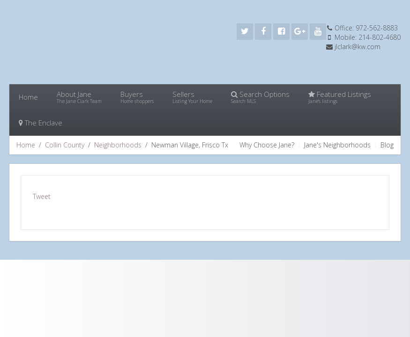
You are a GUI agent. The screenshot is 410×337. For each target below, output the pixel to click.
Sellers (192, 96)
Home (28, 97)
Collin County (64, 144)
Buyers (137, 96)
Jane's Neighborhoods (337, 144)
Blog (387, 144)
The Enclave (40, 122)
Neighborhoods (118, 144)
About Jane (79, 96)
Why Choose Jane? (266, 144)
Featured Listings (339, 96)
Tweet (42, 196)
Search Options (260, 96)
